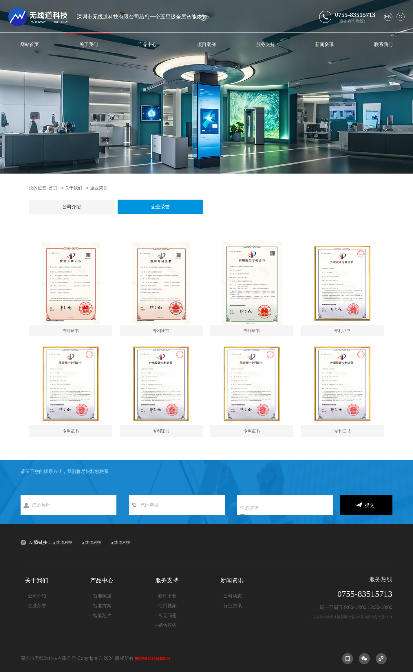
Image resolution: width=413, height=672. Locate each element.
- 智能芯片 (101, 615)
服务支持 (265, 44)
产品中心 (147, 44)
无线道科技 (62, 542)
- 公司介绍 (35, 595)
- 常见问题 (166, 615)
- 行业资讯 (231, 605)
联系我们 (383, 44)
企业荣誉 (98, 187)
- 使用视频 (166, 605)
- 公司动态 (231, 595)
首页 (53, 187)
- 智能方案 (101, 605)
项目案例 (206, 44)
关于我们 (88, 44)
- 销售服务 (166, 625)
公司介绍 (71, 206)
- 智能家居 (101, 595)
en (388, 16)
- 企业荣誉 (35, 605)
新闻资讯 (324, 44)
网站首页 (29, 44)
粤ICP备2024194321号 (152, 659)
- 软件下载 (166, 595)
